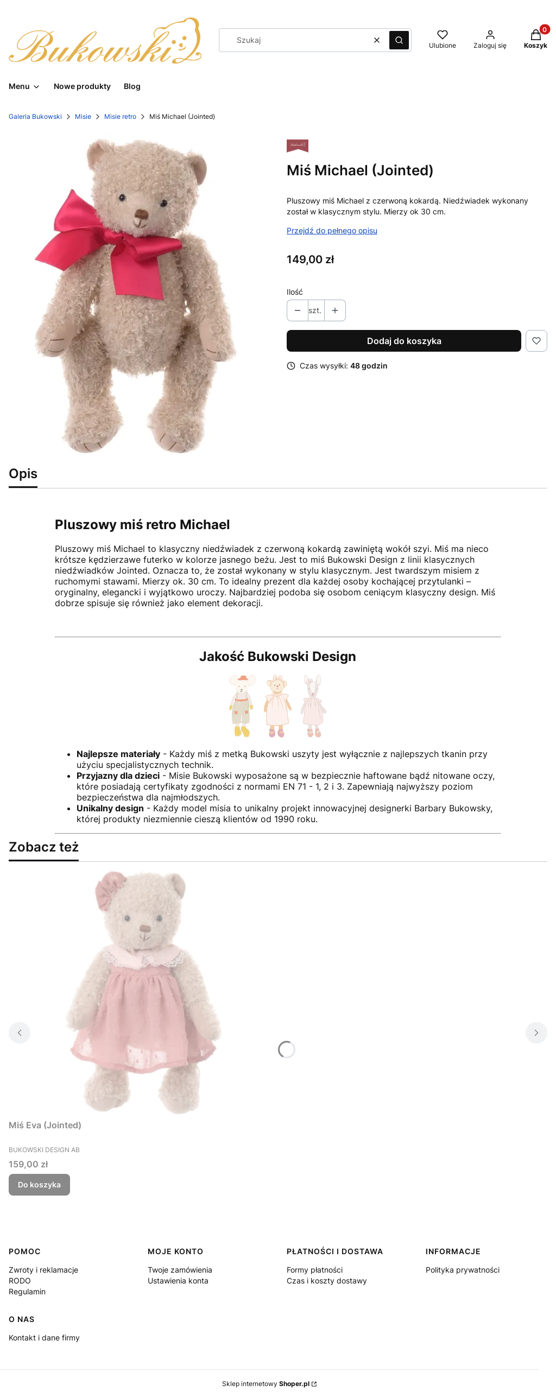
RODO (20, 1280)
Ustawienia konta (178, 1280)
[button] (399, 40)
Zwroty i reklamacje (43, 1269)
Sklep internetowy (265, 1384)
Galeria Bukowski (35, 116)
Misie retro (120, 116)
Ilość (295, 291)
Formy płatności (315, 1269)
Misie (83, 116)
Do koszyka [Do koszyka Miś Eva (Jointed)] (39, 1184)
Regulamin (27, 1291)
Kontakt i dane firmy (44, 1337)
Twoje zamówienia (180, 1269)
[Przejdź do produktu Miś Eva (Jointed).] (144, 992)
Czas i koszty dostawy (327, 1280)
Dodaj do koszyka (404, 340)
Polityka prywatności (463, 1269)
